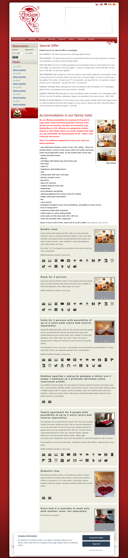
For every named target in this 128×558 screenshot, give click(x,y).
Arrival (15, 50)
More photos (111, 163)
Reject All (96, 544)
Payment (61, 39)
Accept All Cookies (96, 538)
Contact (91, 39)
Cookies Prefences (96, 550)
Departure (29, 50)
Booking (51, 39)
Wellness (81, 39)
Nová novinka (19, 70)
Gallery (71, 39)
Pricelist (42, 39)
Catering (32, 39)
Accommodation (18, 39)
